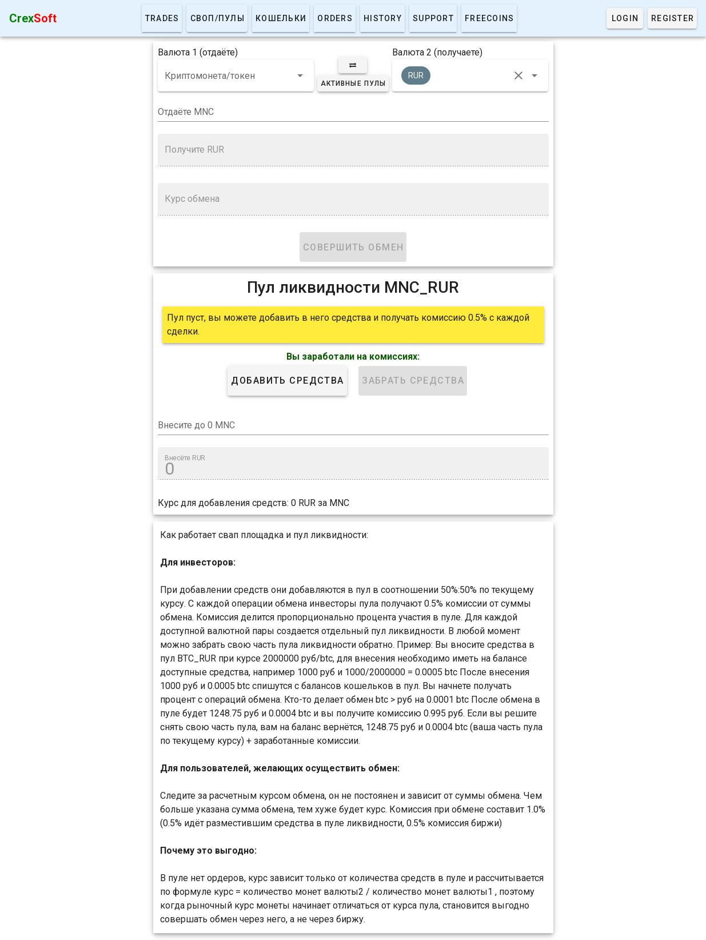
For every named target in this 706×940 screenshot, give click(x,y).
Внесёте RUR (185, 458)
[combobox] (236, 75)
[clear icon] (518, 75)
